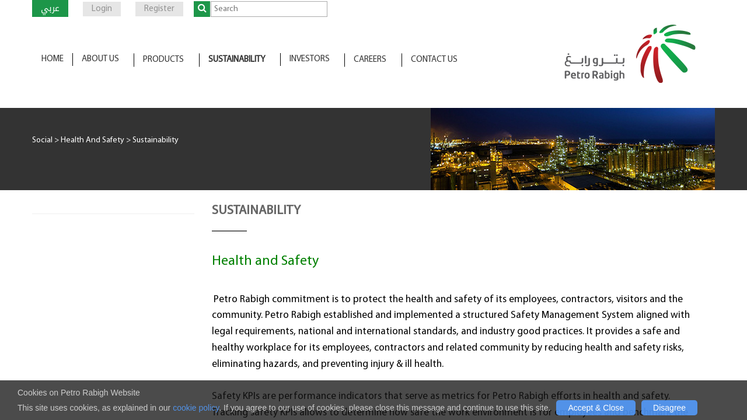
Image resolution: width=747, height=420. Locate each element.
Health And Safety (92, 140)
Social (42, 140)
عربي (50, 8)
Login (102, 9)
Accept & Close (596, 407)
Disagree (669, 407)
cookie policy (196, 407)
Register (159, 9)
